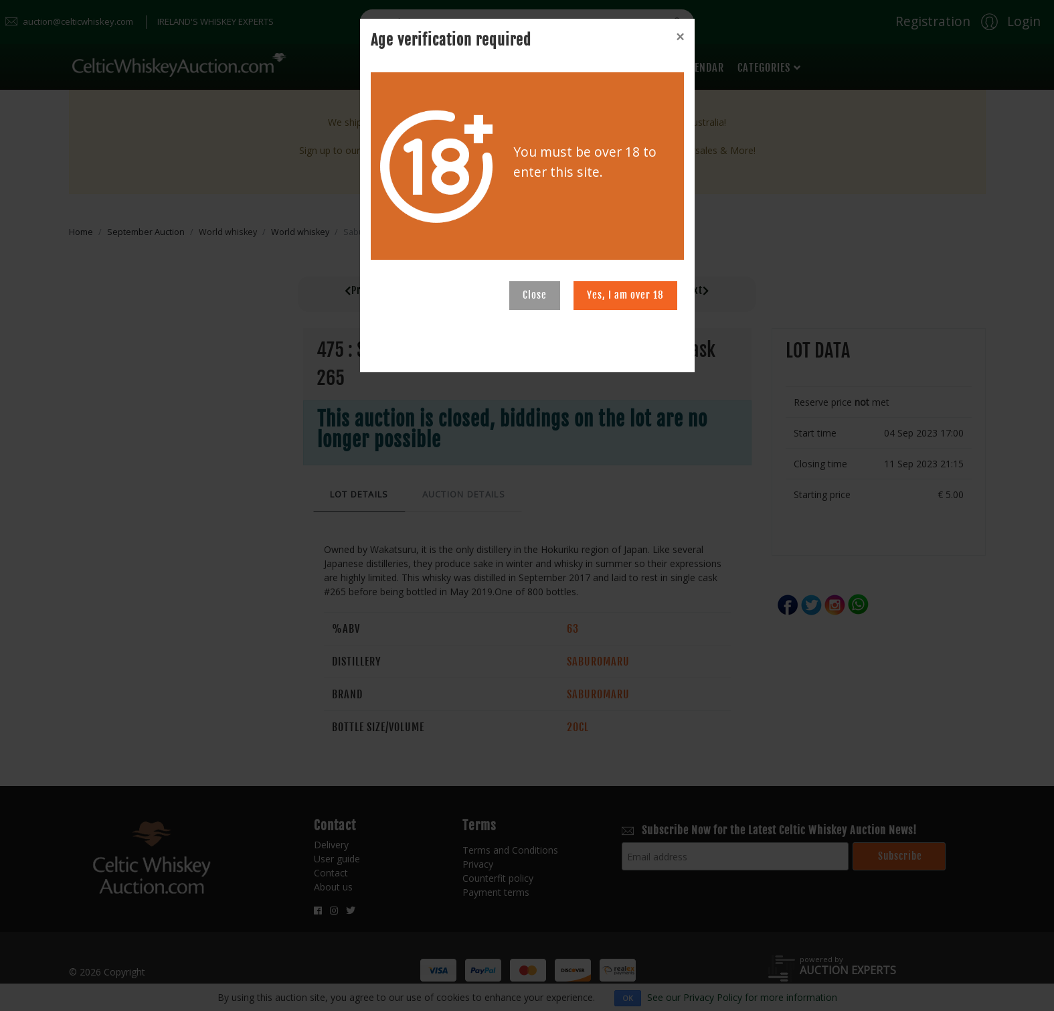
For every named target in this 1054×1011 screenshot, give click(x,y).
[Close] (680, 37)
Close (535, 295)
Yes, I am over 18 (625, 295)
